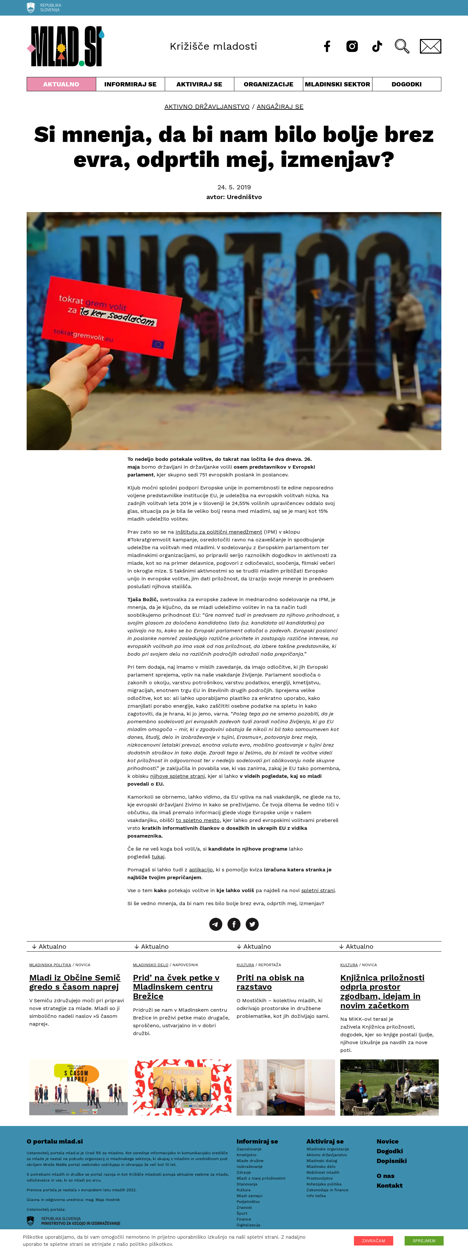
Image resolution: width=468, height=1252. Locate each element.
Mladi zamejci (250, 1196)
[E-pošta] (430, 46)
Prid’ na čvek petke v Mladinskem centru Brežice (176, 987)
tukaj (158, 857)
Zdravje (244, 1172)
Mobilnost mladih (322, 1172)
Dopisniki (392, 1161)
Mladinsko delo (150, 965)
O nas (386, 1176)
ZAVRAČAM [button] (373, 1240)
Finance (244, 1219)
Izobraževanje (250, 1166)
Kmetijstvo (246, 1155)
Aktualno (61, 85)
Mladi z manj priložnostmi (261, 1178)
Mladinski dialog (321, 1160)
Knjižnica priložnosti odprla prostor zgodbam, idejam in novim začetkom (382, 991)
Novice (388, 1141)
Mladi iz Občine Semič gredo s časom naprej (75, 982)
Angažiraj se (280, 106)
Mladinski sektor (337, 85)
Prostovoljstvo (319, 1178)
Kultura (245, 965)
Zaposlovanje (249, 1149)
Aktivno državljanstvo (207, 106)
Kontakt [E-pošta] (390, 1185)
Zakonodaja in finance (327, 1190)
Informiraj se (130, 85)
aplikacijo (201, 869)
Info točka (316, 1196)
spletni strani (318, 890)
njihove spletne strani (177, 776)
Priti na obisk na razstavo (270, 982)
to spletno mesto (198, 820)
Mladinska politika (50, 965)
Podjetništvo (248, 1201)
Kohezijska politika (324, 1184)
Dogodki (407, 84)
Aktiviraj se (199, 85)
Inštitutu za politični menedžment (219, 532)
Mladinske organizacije (327, 1149)
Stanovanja (247, 1184)
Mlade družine (250, 1160)
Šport (242, 1213)
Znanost (244, 1207)
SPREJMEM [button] (424, 1240)
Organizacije (268, 85)
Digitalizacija (248, 1225)
